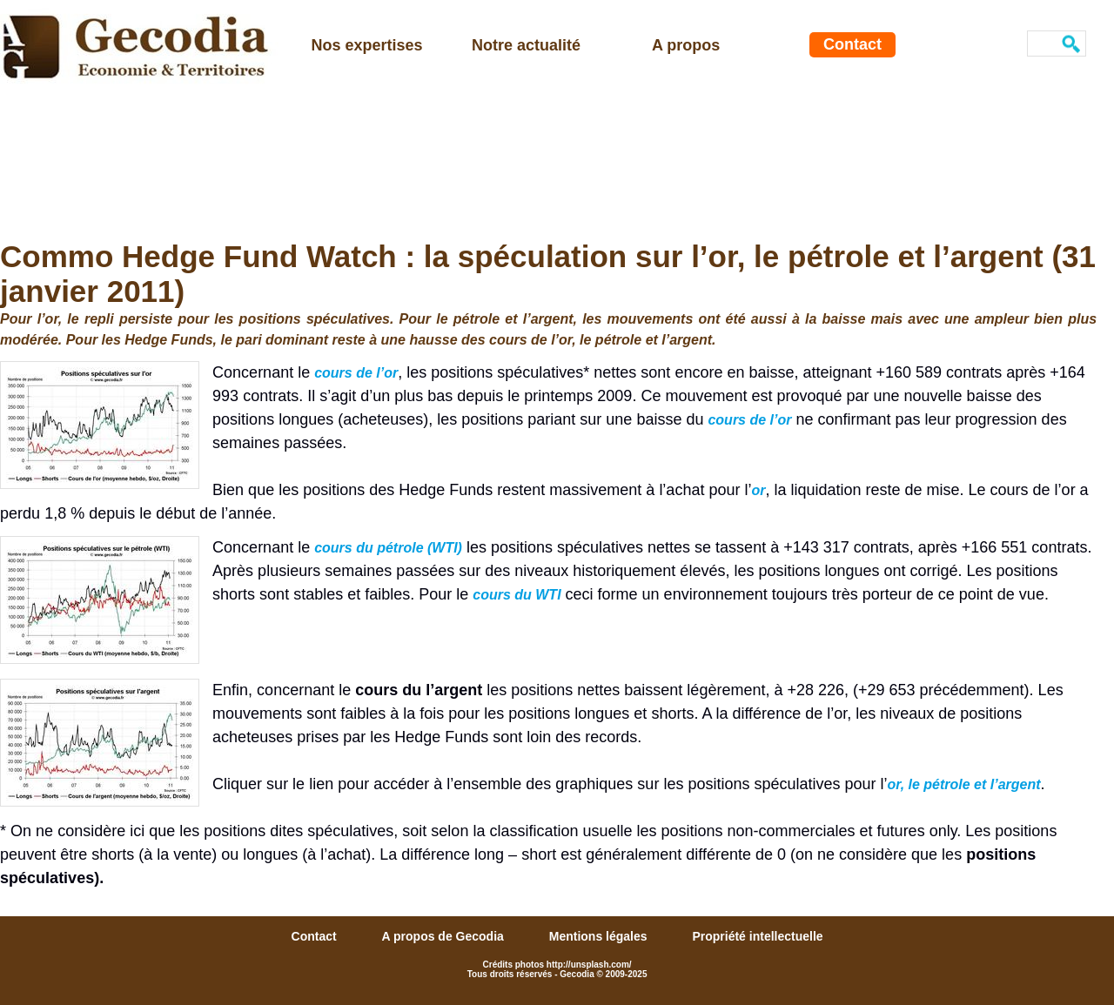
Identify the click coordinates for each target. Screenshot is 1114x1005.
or (758, 490)
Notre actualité (526, 45)
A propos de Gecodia (444, 936)
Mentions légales (600, 936)
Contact (852, 44)
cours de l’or (356, 372)
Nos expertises (367, 45)
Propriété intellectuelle (757, 936)
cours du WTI (516, 594)
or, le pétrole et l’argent (964, 784)
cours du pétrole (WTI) (388, 547)
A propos (686, 45)
